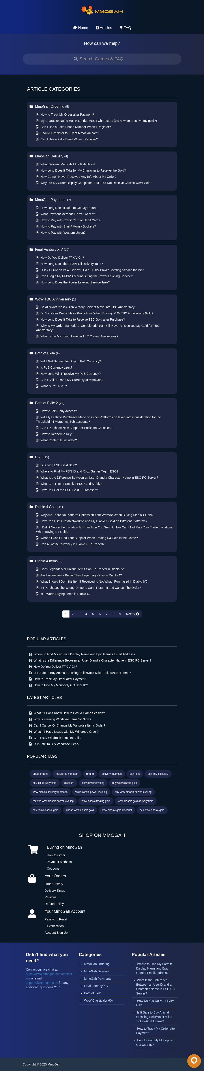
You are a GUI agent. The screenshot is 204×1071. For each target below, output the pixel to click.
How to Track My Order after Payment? (65, 114)
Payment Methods (59, 862)
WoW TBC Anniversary (54, 299)
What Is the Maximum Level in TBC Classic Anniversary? (77, 336)
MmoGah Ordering (49, 106)
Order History (54, 884)
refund (90, 773)
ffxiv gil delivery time (44, 782)
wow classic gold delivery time (135, 801)
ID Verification (54, 926)
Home (80, 28)
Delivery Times (55, 890)
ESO (39, 457)
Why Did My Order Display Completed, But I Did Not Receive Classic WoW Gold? (94, 183)
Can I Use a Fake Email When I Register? (67, 139)
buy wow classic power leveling (133, 792)
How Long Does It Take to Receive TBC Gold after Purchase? (80, 319)
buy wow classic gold (124, 782)
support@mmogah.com (42, 983)
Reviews (50, 897)
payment (135, 773)
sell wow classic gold (152, 810)
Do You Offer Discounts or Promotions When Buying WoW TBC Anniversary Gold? (94, 313)
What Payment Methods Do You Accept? (66, 214)
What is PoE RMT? (51, 386)
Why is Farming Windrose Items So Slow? (60, 719)
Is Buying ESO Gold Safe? (56, 465)
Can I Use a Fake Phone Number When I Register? (73, 127)
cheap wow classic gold (80, 810)
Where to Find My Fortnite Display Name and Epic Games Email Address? (82, 654)
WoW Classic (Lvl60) (98, 1000)
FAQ (125, 28)
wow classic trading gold (96, 801)
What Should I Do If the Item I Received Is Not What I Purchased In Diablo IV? (92, 581)
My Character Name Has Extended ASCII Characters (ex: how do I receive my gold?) (96, 120)
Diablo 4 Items (46, 561)
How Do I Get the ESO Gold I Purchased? (67, 490)
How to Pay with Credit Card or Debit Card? (68, 220)
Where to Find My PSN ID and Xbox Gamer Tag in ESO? (77, 471)
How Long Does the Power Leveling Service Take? (73, 282)
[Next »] (133, 614)
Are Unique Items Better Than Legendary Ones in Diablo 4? (79, 575)
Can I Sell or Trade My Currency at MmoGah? (69, 380)
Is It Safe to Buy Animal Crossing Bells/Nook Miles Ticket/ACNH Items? (80, 673)
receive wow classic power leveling (53, 801)
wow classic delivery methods (50, 792)
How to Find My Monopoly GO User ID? (58, 685)
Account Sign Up (56, 932)
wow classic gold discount (117, 810)
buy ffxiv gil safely (158, 773)
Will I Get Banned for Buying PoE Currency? (68, 361)
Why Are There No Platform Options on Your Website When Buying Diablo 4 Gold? (94, 515)
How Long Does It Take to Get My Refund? (67, 208)
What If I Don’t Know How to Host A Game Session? (67, 713)
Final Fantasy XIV (49, 249)
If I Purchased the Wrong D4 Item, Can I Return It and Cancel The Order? (88, 587)
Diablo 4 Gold (46, 507)
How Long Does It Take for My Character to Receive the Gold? (81, 170)
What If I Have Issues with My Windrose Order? (64, 731)
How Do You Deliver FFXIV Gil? (60, 257)
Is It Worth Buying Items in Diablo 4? (63, 594)
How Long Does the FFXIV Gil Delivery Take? (69, 264)
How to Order (56, 855)
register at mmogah (67, 773)
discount (69, 782)
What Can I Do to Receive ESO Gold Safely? (69, 484)
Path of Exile (45, 353)
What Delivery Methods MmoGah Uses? (66, 164)
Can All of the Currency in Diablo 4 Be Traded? (70, 544)
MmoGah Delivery (49, 156)
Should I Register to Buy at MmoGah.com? (67, 133)
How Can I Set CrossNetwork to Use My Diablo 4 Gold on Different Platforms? (91, 521)
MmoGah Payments (50, 200)
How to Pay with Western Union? (61, 232)
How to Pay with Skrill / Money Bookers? (66, 226)
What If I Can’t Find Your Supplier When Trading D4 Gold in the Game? (87, 538)
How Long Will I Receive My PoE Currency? (68, 373)
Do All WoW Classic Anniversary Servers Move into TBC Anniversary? (86, 307)
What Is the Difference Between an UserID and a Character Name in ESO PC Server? (97, 477)
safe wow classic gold (45, 810)
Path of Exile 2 (47, 403)
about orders (40, 773)
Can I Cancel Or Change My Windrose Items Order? (67, 725)
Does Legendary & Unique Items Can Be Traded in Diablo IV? (80, 569)
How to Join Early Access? (56, 411)
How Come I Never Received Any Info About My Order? (76, 176)
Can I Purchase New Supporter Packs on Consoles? (74, 428)
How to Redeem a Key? (54, 434)
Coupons (53, 868)
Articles (104, 28)
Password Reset (56, 919)
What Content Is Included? (56, 440)
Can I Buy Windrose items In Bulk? (55, 738)
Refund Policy (54, 904)
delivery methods (112, 773)
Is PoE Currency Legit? (54, 367)
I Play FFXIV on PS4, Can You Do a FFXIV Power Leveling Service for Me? (90, 270)
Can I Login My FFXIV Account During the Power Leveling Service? (84, 276)
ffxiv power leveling (93, 782)
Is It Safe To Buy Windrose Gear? (54, 744)
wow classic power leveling (91, 792)
